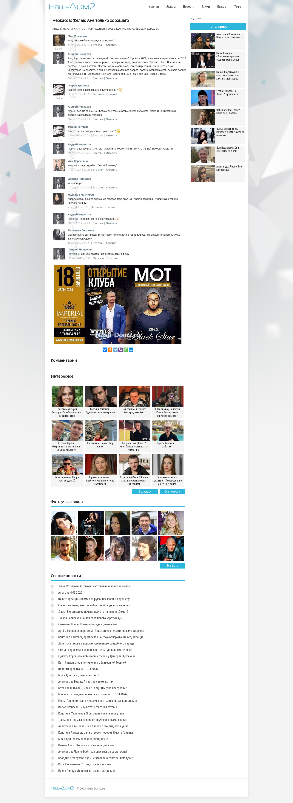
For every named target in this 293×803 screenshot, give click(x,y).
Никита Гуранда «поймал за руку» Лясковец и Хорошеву (94, 599)
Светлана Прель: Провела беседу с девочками (88, 624)
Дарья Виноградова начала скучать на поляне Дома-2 (93, 611)
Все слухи (145, 491)
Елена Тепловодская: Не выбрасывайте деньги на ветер (94, 605)
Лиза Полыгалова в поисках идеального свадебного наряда (96, 643)
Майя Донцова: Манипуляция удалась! (83, 739)
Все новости (172, 491)
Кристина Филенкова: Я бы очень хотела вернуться (91, 713)
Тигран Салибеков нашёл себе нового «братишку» (90, 618)
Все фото (172, 565)
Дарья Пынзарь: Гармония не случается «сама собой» (92, 720)
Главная (153, 6)
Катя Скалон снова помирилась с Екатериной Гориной (92, 662)
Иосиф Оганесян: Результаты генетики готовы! (88, 707)
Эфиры (171, 6)
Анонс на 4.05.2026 (70, 592)
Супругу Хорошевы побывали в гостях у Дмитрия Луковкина (96, 656)
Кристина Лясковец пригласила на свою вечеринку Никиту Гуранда (101, 637)
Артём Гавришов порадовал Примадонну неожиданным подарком (101, 631)
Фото (237, 6)
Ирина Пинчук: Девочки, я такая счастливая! (86, 770)
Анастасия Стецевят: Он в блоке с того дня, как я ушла (93, 726)
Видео (221, 6)
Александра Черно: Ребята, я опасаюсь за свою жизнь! (92, 751)
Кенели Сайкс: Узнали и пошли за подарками (86, 745)
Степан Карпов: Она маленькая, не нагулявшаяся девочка (95, 650)
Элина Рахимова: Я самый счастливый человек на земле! (94, 586)
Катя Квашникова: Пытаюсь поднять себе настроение (92, 688)
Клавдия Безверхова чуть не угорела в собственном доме (95, 758)
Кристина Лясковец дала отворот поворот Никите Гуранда (95, 732)
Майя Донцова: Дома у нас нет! (78, 675)
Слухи (206, 6)
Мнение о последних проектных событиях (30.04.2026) (92, 694)
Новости (189, 6)
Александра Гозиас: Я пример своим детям (85, 681)
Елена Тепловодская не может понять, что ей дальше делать (98, 701)
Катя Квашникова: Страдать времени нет (84, 764)
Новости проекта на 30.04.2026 (78, 669)
